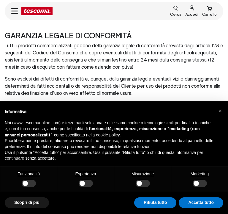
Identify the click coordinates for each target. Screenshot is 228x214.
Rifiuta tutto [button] (155, 202)
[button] (220, 111)
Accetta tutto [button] (201, 202)
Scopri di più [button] (26, 202)
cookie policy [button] (108, 135)
